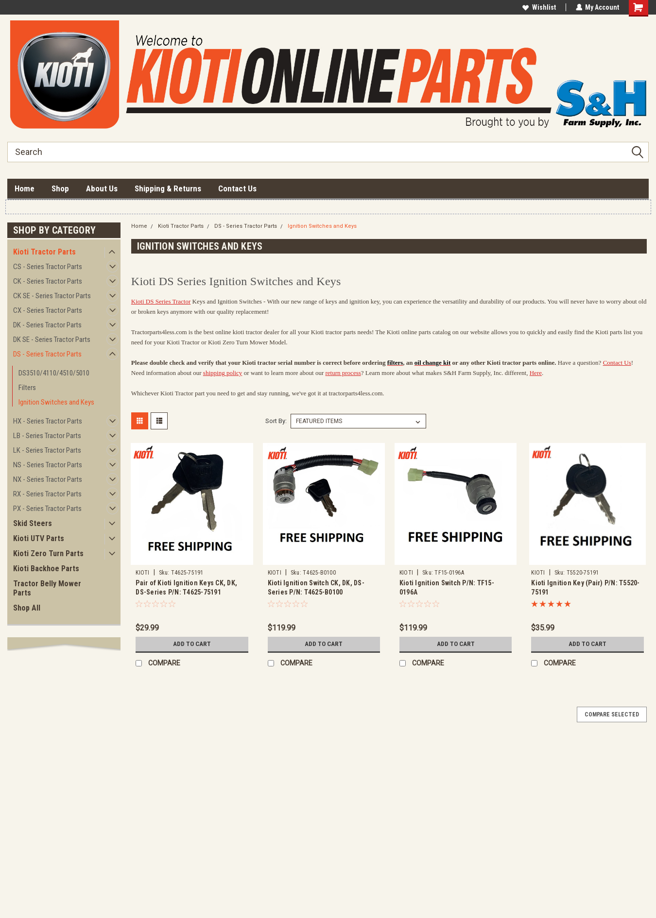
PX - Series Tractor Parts (47, 508)
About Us (102, 188)
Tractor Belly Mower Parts (47, 588)
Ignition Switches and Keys (56, 402)
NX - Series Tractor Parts (47, 479)
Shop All (26, 607)
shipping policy (222, 372)
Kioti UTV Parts (38, 538)
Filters (27, 387)
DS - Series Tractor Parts (47, 354)
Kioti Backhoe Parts (46, 568)
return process (343, 372)
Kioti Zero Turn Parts (48, 553)
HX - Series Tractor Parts (47, 421)
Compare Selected (612, 714)
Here (536, 372)
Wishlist (538, 7)
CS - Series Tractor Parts (47, 266)
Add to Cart (192, 644)
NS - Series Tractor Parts (47, 464)
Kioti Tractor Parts (44, 251)
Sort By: (276, 421)
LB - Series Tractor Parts (47, 435)
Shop (60, 188)
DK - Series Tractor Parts (47, 325)
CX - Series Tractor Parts (47, 310)
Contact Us (237, 188)
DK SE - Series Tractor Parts (51, 339)
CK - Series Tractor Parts (47, 281)
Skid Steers (32, 523)
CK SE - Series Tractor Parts (52, 295)
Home (25, 188)
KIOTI (142, 572)
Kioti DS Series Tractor (160, 301)
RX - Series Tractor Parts (47, 494)
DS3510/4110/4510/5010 (53, 373)
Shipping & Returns (168, 188)
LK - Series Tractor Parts (47, 450)
